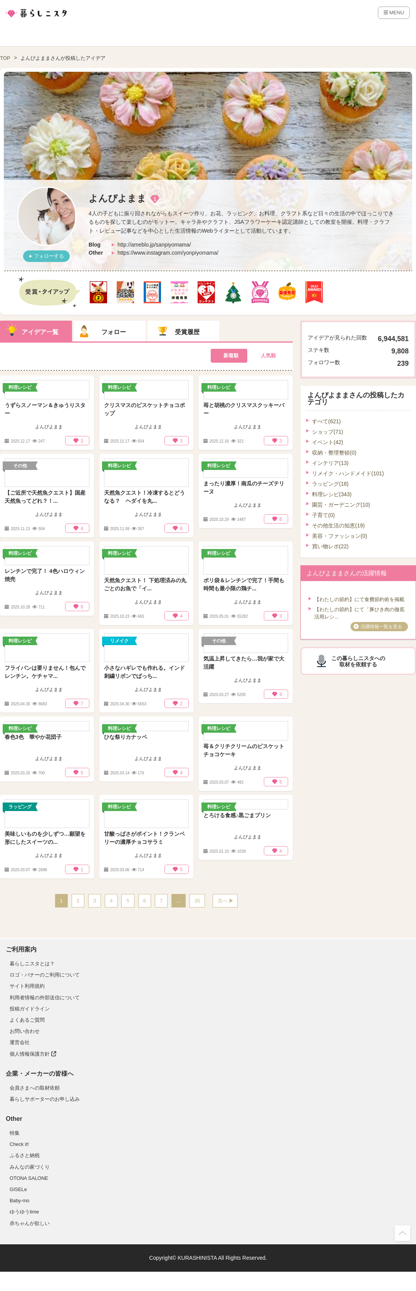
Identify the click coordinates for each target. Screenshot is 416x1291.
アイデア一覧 (40, 332)
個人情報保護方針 (33, 1054)
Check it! (19, 1144)
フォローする (49, 256)
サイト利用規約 (27, 986)
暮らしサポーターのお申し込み (45, 1099)
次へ (223, 901)
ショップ (327, 432)
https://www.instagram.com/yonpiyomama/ (167, 253)
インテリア (330, 463)
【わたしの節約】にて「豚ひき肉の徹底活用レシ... (359, 613)
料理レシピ (332, 494)
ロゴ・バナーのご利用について (45, 975)
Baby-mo (19, 1200)
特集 (15, 1133)
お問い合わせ (25, 1031)
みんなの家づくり (30, 1167)
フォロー (113, 332)
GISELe (18, 1189)
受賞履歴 (187, 332)
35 (197, 901)
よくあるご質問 (27, 1020)
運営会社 (20, 1042)
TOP (5, 58)
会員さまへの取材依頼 (35, 1088)
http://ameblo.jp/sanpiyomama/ (154, 245)
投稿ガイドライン (30, 1009)
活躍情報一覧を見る (381, 626)
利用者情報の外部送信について (45, 997)
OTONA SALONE (29, 1178)
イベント (327, 442)
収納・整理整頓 (334, 452)
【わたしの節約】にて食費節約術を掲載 (359, 599)
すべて (326, 421)
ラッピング (330, 484)
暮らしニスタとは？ (32, 964)
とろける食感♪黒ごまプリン (237, 815)
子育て (323, 515)
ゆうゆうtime (24, 1212)
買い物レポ (330, 546)
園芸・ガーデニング (341, 505)
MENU (394, 12)
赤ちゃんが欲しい (30, 1223)
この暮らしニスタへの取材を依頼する (358, 661)
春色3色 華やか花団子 (33, 737)
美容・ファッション (339, 536)
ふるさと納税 (25, 1155)
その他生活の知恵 (338, 525)
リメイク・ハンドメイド (348, 473)
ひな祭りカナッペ (125, 737)
